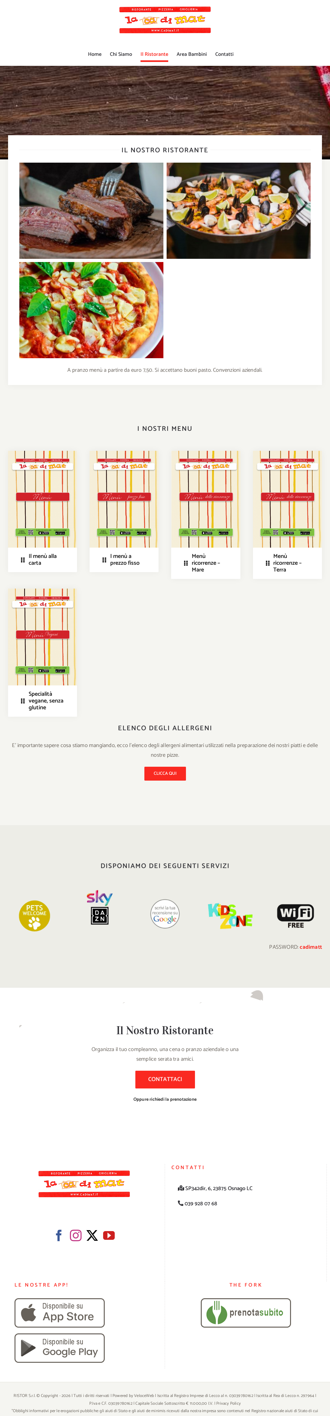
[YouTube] (109, 1235)
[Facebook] (59, 1235)
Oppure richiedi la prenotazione (165, 1099)
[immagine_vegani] (42, 591)
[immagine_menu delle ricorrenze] (205, 453)
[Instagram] (76, 1235)
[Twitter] (92, 1235)
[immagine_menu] (42, 453)
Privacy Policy (228, 1403)
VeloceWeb (144, 1395)
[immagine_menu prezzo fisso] (124, 453)
